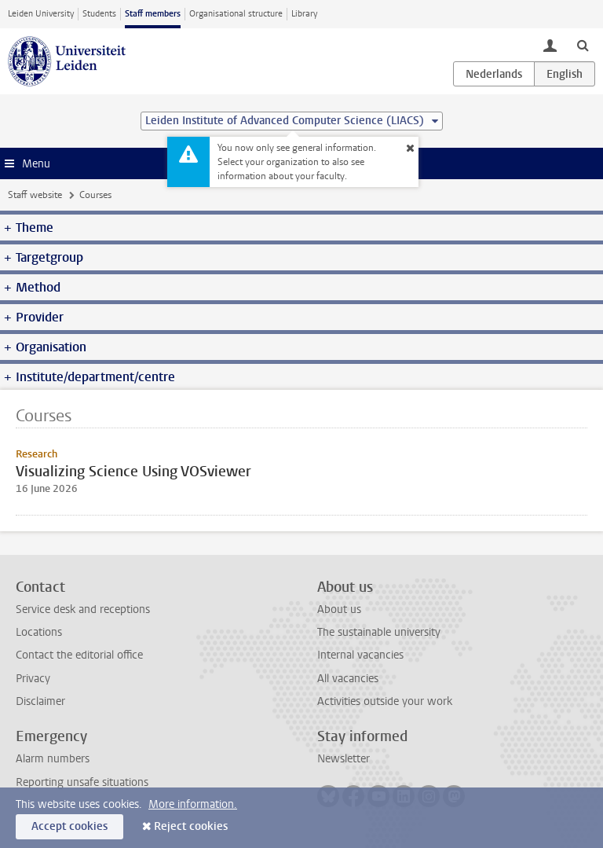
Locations (39, 632)
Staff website (35, 195)
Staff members (153, 14)
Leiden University (41, 14)
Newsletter (343, 758)
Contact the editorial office (79, 655)
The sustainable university (378, 632)
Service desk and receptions (83, 609)
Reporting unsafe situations (82, 782)
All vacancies (347, 678)
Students (99, 14)
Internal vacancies (360, 655)
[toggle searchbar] (582, 44)
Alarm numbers (53, 758)
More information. (192, 804)
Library (304, 14)
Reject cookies (191, 826)
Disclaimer (40, 701)
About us (339, 609)
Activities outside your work (384, 701)
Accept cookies (69, 826)
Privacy (33, 678)
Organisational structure (236, 14)
